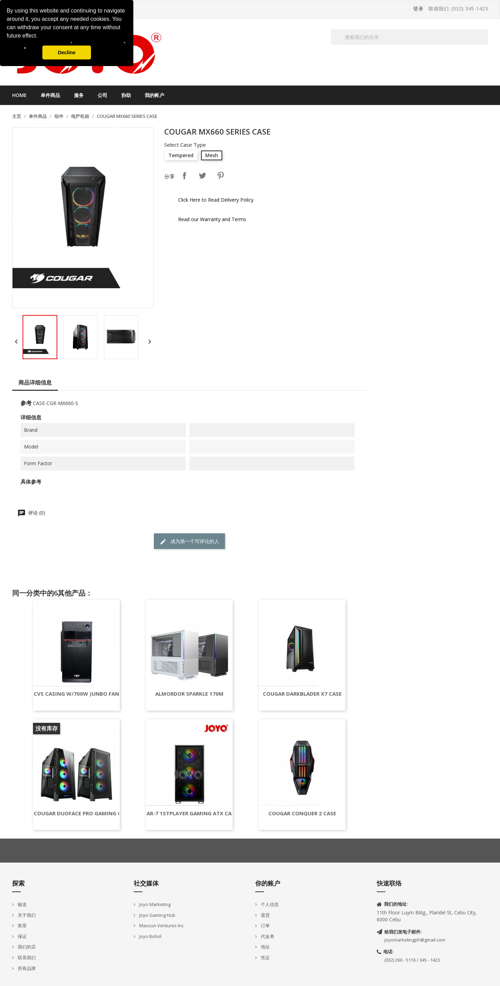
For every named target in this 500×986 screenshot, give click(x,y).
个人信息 (269, 904)
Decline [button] (66, 52)
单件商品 (50, 95)
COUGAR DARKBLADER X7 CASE (302, 694)
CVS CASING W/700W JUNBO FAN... (78, 694)
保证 (22, 936)
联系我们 (26, 957)
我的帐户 (154, 95)
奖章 (22, 925)
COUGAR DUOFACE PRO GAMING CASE (82, 813)
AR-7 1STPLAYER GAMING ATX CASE (192, 813)
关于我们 (26, 915)
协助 (126, 95)
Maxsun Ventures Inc (161, 925)
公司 (102, 95)
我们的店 (26, 947)
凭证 (265, 957)
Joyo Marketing (154, 904)
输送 (22, 904)
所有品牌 (26, 968)
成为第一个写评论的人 (189, 541)
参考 (26, 403)
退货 (265, 915)
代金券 (267, 936)
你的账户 (267, 883)
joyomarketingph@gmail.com (414, 940)
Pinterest (220, 176)
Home (19, 95)
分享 (184, 176)
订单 (265, 925)
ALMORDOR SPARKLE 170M (189, 694)
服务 (79, 95)
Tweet (202, 176)
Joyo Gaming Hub (156, 915)
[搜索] (409, 37)
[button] (40, 36)
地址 (265, 947)
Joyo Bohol (149, 936)
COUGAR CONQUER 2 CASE (302, 813)
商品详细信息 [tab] (35, 382)
